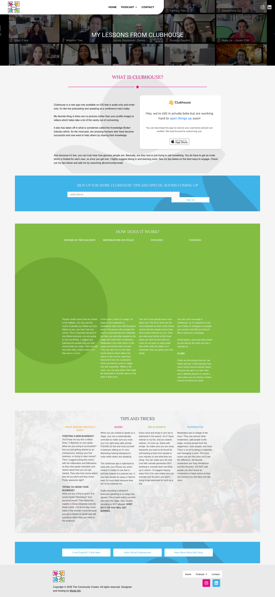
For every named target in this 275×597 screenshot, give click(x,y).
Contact (147, 7)
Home (112, 7)
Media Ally (75, 584)
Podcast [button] (129, 7)
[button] (129, 7)
